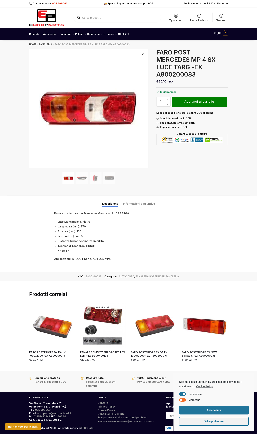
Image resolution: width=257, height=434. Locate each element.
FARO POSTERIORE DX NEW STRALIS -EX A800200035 (199, 352)
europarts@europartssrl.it (54, 411)
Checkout (221, 17)
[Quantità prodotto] (160, 100)
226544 (61, 414)
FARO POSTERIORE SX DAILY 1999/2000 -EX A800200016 (149, 352)
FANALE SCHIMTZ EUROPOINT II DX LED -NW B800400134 (102, 352)
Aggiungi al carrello (199, 99)
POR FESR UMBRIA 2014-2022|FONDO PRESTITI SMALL (126, 419)
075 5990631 (60, 3)
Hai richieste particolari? (23, 426)
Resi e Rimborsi (199, 17)
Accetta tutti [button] (214, 410)
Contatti (103, 400)
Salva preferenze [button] (214, 421)
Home (32, 42)
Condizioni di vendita (111, 411)
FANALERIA (45, 42)
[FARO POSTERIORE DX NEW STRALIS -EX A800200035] (205, 323)
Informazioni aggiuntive (139, 201)
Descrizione (110, 201)
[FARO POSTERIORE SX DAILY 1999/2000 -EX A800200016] (154, 323)
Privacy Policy (107, 404)
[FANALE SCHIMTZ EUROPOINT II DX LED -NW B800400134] (103, 323)
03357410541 (41, 414)
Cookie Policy (106, 408)
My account (176, 17)
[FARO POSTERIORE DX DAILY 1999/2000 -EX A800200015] (52, 323)
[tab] (110, 199)
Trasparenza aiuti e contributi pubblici (122, 415)
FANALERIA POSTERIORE (150, 274)
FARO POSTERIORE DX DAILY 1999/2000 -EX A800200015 (47, 352)
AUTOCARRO (126, 274)
